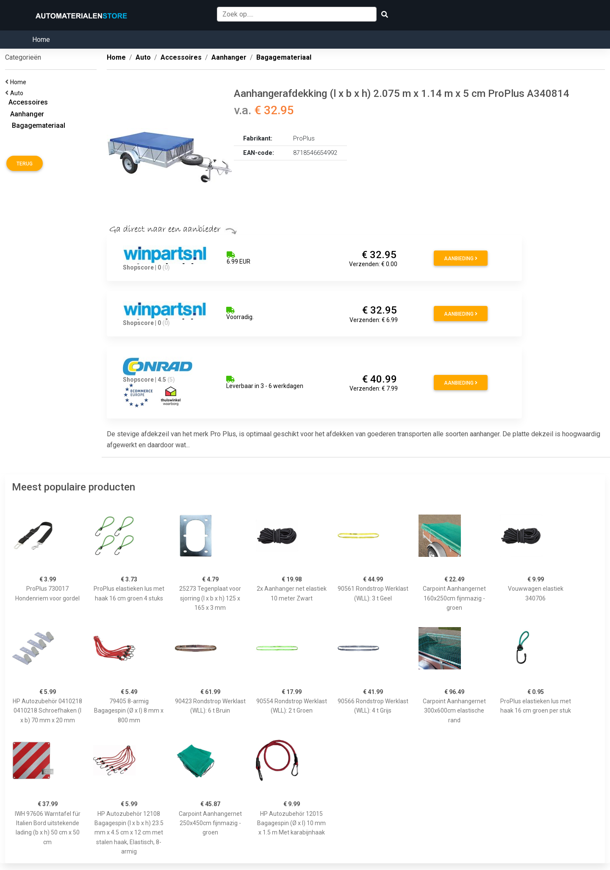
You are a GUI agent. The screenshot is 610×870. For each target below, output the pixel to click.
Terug (25, 164)
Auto (18, 93)
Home (41, 40)
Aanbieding (460, 259)
